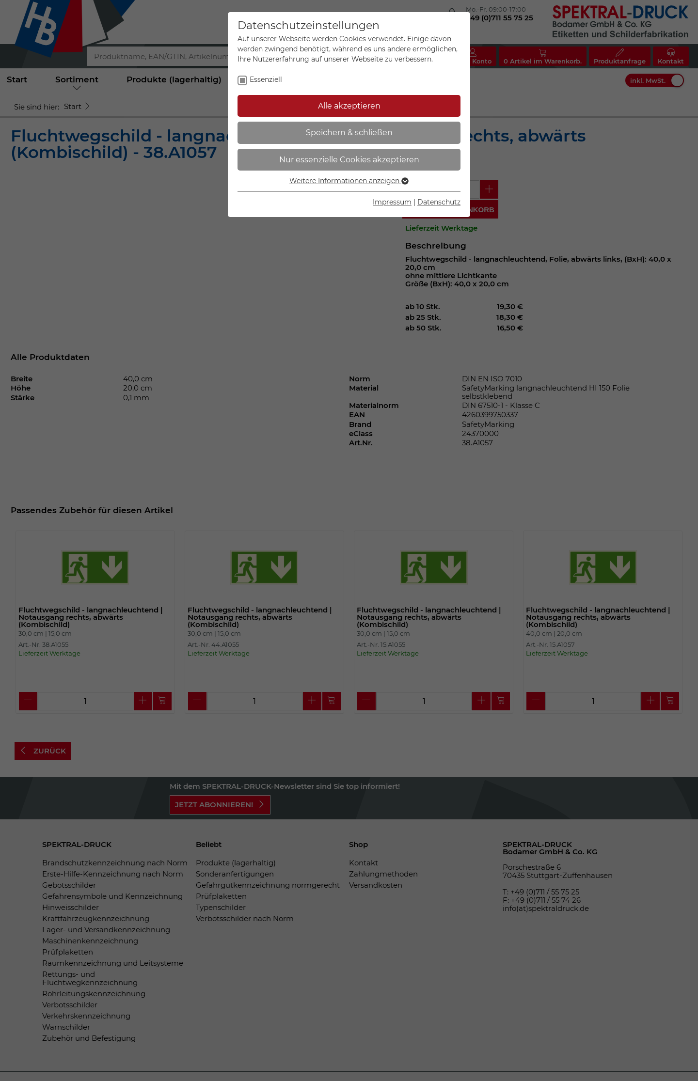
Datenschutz (438, 202)
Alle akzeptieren (349, 105)
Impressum (392, 202)
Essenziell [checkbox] (266, 79)
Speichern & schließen (349, 132)
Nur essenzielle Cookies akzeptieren (349, 159)
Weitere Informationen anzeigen (349, 180)
